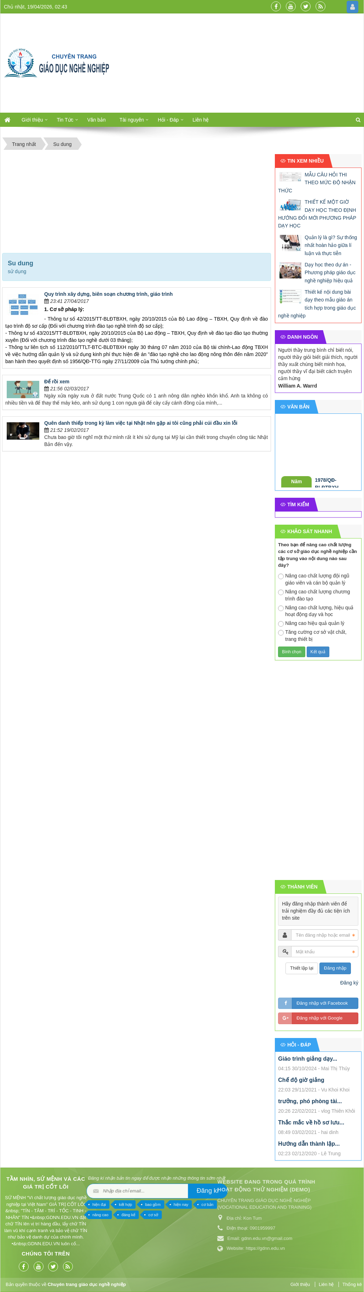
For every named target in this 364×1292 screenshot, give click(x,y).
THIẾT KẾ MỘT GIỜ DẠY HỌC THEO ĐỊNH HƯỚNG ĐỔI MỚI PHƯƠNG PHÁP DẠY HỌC (317, 214)
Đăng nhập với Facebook (322, 1003)
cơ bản (81, 1204)
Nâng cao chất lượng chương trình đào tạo (314, 595)
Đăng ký (349, 983)
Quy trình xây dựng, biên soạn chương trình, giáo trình (108, 294)
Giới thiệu (32, 120)
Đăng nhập (335, 968)
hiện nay (54, 1204)
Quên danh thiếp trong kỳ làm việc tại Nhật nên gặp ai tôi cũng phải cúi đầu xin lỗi (140, 423)
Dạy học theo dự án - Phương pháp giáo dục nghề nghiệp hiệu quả (330, 272)
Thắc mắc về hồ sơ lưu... (311, 1122)
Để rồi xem (56, 381)
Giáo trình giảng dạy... (307, 1059)
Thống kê (352, 1284)
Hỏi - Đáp (168, 120)
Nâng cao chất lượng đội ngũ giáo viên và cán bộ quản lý (313, 579)
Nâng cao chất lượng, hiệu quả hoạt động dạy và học (315, 611)
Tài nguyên (132, 120)
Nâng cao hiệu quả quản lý (311, 623)
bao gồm (26, 1204)
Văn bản (96, 120)
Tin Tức (65, 120)
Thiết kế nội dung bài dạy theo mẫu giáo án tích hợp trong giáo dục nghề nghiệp (317, 303)
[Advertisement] (241, 63)
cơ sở (26, 1215)
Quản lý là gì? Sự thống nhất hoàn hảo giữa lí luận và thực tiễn (331, 245)
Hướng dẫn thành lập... (309, 1144)
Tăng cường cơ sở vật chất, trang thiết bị (312, 635)
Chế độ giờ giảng (301, 1080)
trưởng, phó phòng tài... (310, 1101)
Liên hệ (200, 120)
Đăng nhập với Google (319, 1018)
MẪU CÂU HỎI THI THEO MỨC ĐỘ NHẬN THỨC (317, 182)
